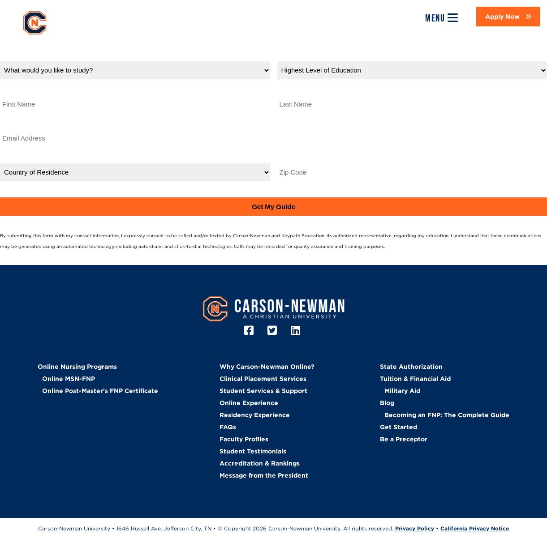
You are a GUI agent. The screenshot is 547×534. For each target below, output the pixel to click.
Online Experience (249, 402)
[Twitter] (273, 330)
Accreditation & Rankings (260, 463)
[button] (508, 17)
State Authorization (411, 366)
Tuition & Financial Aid (415, 378)
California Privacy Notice (474, 528)
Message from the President (264, 475)
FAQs (228, 427)
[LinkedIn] (297, 330)
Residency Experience (255, 415)
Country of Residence (37, 158)
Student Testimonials (253, 451)
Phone (287, 124)
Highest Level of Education (323, 56)
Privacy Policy (402, 246)
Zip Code (293, 158)
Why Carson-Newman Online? (267, 366)
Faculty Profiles (244, 439)
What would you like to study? (52, 56)
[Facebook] (250, 330)
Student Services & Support (263, 390)
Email (9, 124)
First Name (19, 90)
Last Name (295, 90)
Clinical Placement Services (263, 378)
